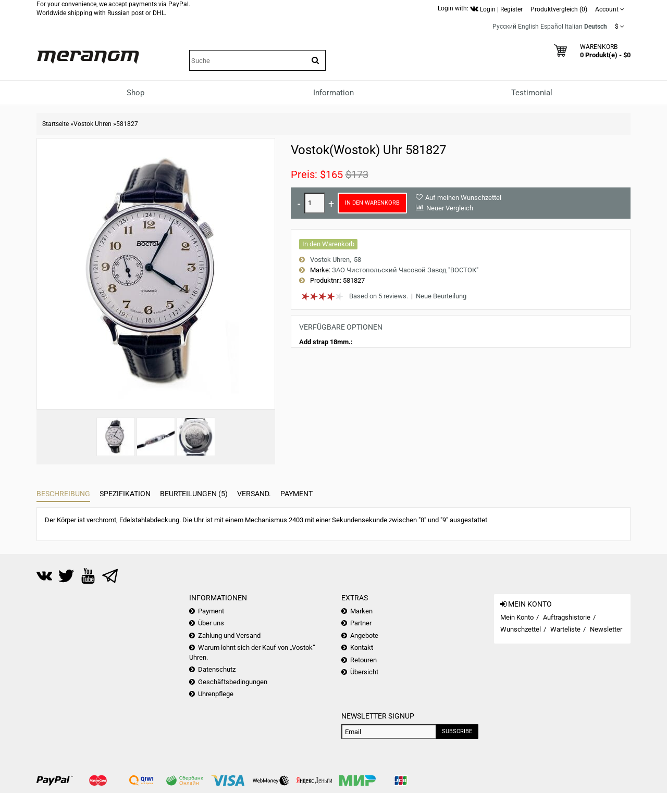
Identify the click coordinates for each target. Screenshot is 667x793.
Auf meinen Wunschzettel (463, 198)
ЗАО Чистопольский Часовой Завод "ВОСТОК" (405, 270)
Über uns (211, 623)
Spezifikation (125, 493)
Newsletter (606, 629)
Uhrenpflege (215, 694)
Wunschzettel (520, 629)
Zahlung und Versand (229, 635)
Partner (361, 623)
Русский (504, 26)
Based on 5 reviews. (378, 296)
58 (357, 259)
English (528, 26)
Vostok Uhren (92, 124)
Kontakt (361, 647)
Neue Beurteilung (441, 296)
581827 (127, 124)
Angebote (364, 635)
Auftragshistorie (566, 617)
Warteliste (565, 629)
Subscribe (457, 731)
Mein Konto (517, 617)
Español (551, 26)
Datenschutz (217, 669)
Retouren (363, 660)
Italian (574, 26)
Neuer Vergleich (449, 208)
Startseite (55, 124)
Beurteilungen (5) (194, 493)
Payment (296, 493)
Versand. (254, 493)
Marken (361, 611)
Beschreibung (63, 493)
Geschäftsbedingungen (232, 682)
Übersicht (364, 672)
